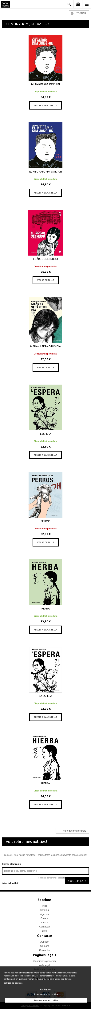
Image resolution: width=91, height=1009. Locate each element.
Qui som (44, 922)
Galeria (45, 918)
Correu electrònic (11, 864)
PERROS (45, 521)
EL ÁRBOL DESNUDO (45, 258)
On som (44, 945)
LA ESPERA (45, 695)
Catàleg (44, 910)
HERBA (46, 608)
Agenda (44, 914)
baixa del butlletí (10, 883)
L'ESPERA (45, 433)
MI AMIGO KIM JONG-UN (45, 84)
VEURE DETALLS (45, 280)
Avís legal (44, 965)
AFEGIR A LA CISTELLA (45, 105)
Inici (44, 905)
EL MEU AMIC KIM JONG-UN (45, 171)
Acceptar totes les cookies (46, 1000)
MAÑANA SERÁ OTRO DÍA (45, 346)
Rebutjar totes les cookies (46, 994)
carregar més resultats (74, 830)
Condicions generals (44, 961)
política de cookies (13, 983)
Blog (44, 930)
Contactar (44, 926)
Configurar (45, 989)
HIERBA (45, 783)
